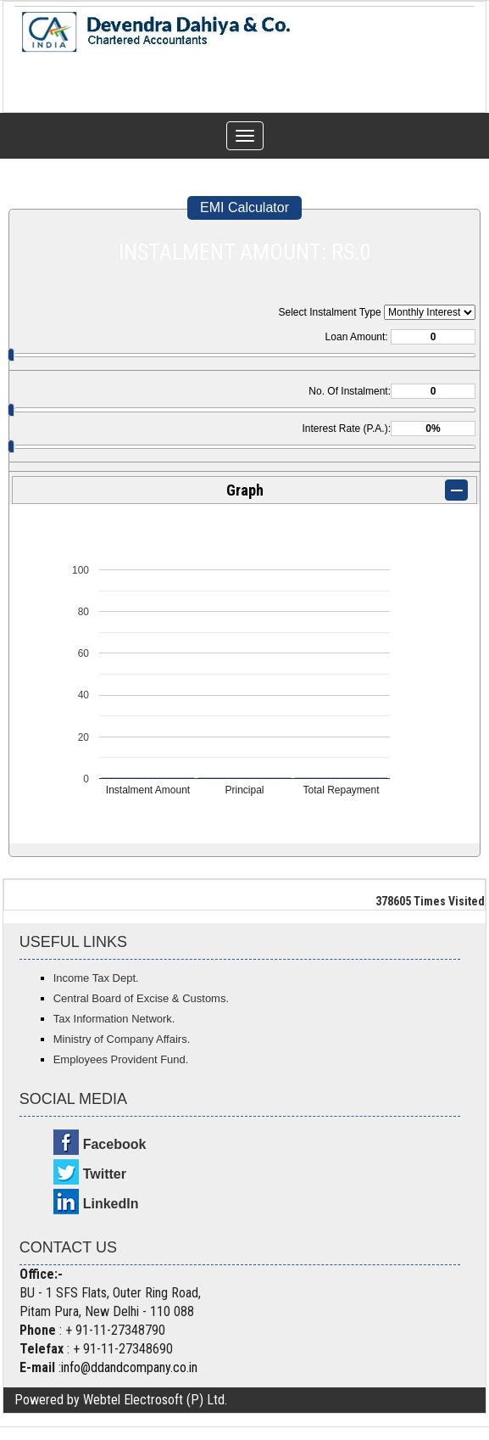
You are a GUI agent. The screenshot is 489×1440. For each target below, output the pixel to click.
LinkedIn (111, 1203)
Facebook (115, 1144)
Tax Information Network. (114, 1018)
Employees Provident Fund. (121, 1059)
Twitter (104, 1174)
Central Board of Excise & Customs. (141, 998)
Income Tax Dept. (96, 978)
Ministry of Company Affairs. (122, 1039)
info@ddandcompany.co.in (129, 1367)
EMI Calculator (244, 207)
